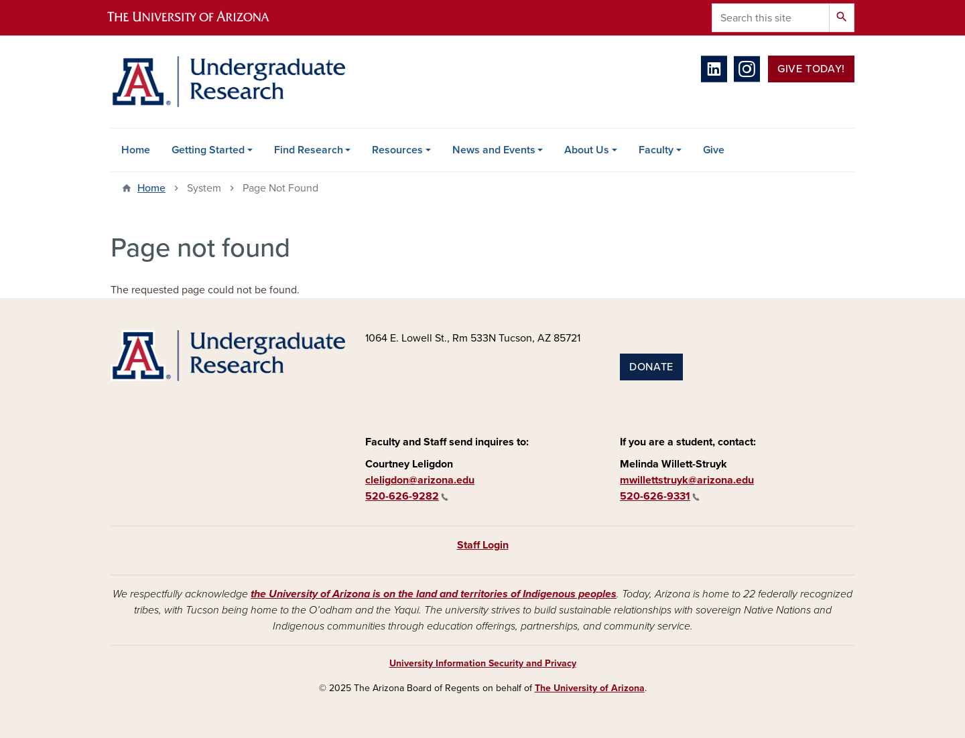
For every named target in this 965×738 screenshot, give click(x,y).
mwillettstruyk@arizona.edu (687, 480)
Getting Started (208, 150)
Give (713, 150)
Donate (651, 367)
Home (135, 150)
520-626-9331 (660, 496)
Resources (397, 150)
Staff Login (483, 545)
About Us (586, 150)
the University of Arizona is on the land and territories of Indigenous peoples (434, 594)
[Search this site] (771, 17)
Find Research (308, 150)
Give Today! (811, 69)
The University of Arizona (590, 688)
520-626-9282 (406, 496)
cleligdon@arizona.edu (419, 480)
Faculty (656, 150)
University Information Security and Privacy (482, 663)
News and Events (493, 150)
